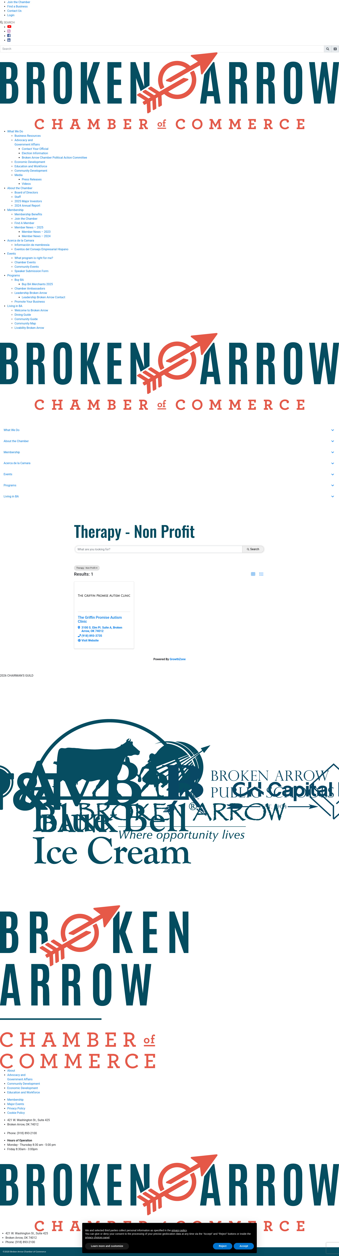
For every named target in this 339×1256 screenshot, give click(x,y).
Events (11, 253)
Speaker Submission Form (31, 271)
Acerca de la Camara (20, 240)
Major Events (15, 1104)
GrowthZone (178, 659)
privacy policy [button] (179, 1230)
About (11, 1070)
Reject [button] (222, 1246)
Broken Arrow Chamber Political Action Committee (54, 157)
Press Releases (32, 179)
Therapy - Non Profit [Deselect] (86, 568)
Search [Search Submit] (253, 549)
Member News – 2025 (29, 227)
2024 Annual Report (27, 205)
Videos (26, 184)
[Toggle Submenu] (332, 430)
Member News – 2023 (36, 232)
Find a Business (17, 6)
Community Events (27, 266)
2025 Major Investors (28, 201)
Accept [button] (244, 1246)
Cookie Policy (16, 1113)
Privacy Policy (16, 1108)
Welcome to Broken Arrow (31, 310)
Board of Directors (26, 192)
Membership (15, 210)
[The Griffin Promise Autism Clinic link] (104, 596)
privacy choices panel (97, 1237)
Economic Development (30, 162)
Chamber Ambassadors (30, 288)
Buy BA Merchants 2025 (37, 284)
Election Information (35, 153)
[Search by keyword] (158, 549)
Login (10, 15)
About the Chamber (19, 188)
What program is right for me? (34, 258)
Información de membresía (32, 245)
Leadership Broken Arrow (31, 293)
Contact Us (14, 11)
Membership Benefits (28, 214)
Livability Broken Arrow (29, 328)
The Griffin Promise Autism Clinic (100, 619)
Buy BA (19, 280)
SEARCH (7, 22)
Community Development (31, 170)
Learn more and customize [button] (107, 1246)
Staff (18, 197)
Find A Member (24, 223)
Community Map (25, 323)
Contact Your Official (35, 149)
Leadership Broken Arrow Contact (43, 297)
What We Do (15, 131)
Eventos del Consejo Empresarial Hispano (41, 249)
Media (19, 175)
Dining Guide (23, 314)
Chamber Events (25, 262)
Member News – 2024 (36, 236)
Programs (13, 275)
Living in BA (14, 306)
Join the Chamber (18, 2)
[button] (253, 574)
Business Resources (28, 135)
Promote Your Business (30, 301)
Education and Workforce (31, 166)
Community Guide (26, 319)
